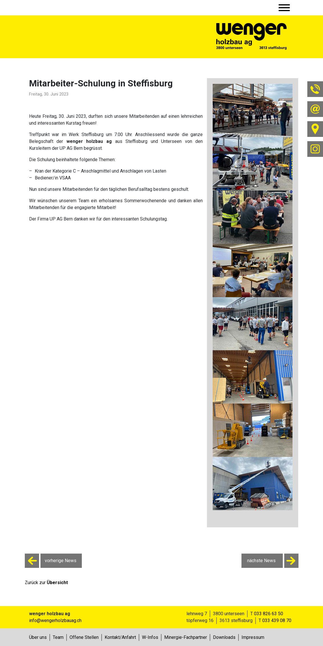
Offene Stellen (84, 637)
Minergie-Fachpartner (185, 637)
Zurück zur (46, 582)
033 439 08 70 (276, 620)
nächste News (272, 561)
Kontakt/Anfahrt (120, 637)
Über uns (38, 637)
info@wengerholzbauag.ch (55, 620)
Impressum (252, 637)
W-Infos (150, 637)
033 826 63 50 (268, 613)
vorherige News (50, 561)
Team (58, 637)
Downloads (224, 637)
